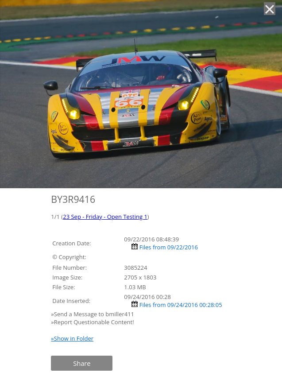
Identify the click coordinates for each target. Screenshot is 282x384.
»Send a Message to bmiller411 (93, 314)
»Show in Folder (72, 338)
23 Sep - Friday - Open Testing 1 (105, 217)
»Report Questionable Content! (92, 322)
